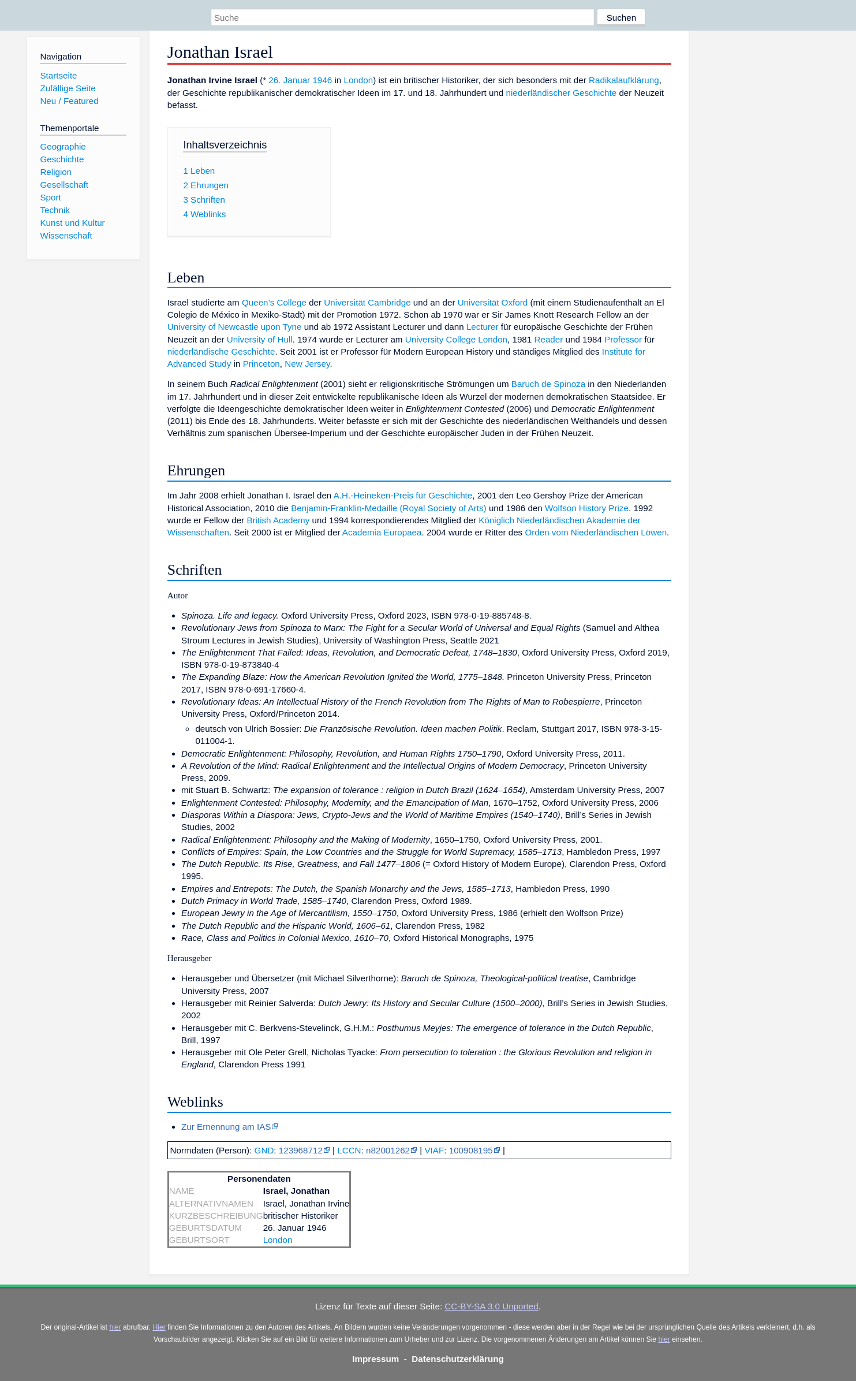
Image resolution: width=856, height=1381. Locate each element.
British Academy (277, 520)
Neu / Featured (69, 101)
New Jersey (307, 363)
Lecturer (482, 327)
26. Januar (289, 80)
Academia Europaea (382, 532)
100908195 (471, 1150)
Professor (623, 339)
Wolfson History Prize (587, 508)
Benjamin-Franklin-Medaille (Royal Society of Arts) (388, 508)
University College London (456, 339)
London (358, 80)
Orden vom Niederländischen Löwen (596, 532)
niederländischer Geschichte (561, 93)
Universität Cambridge (367, 302)
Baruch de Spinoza (548, 384)
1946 (322, 80)
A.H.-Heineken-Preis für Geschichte (403, 495)
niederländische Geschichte (221, 351)
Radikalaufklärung (624, 80)
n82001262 (388, 1150)
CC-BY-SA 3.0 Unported (491, 1306)
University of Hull (260, 339)
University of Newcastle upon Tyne (234, 327)
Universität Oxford (493, 302)
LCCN (349, 1150)
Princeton (261, 363)
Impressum (375, 1359)
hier (115, 1327)
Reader (548, 339)
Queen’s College (274, 302)
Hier (158, 1327)
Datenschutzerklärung (458, 1359)
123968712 (301, 1150)
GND (264, 1150)
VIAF (434, 1150)
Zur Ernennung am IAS (226, 1126)
